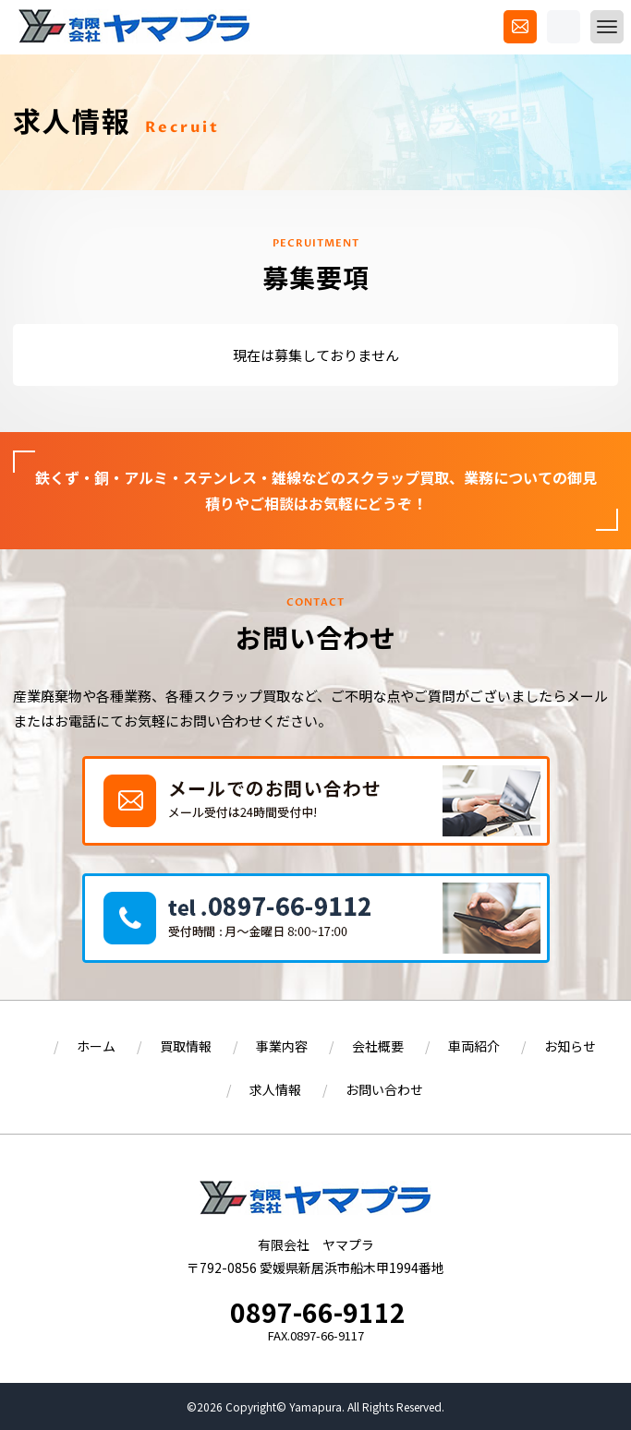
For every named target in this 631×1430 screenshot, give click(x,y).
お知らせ (570, 1046)
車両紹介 (474, 1046)
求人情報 (275, 1089)
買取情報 (186, 1046)
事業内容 (282, 1046)
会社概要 (378, 1046)
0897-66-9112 (318, 1312)
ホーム (96, 1046)
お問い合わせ (384, 1089)
